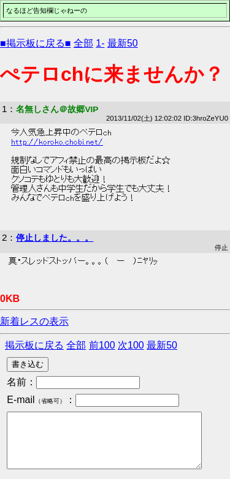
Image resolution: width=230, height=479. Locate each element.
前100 (102, 345)
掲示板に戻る (34, 345)
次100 (131, 345)
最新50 (122, 43)
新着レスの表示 (34, 321)
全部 (83, 43)
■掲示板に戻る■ (35, 43)
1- (100, 43)
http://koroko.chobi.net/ (57, 142)
